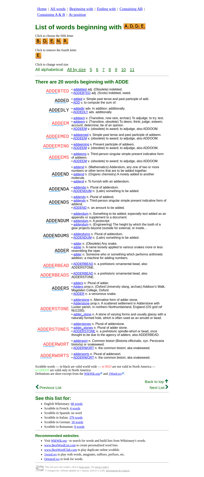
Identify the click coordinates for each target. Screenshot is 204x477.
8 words (79, 426)
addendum (80, 213)
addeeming (81, 144)
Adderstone (81, 303)
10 (123, 69)
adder (77, 243)
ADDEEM (80, 129)
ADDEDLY (80, 112)
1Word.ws (115, 373)
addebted (80, 89)
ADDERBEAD (83, 264)
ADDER (78, 293)
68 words (76, 403)
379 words (76, 417)
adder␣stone (82, 314)
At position (77, 15)
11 (132, 69)
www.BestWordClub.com (60, 449)
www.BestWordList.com (60, 445)
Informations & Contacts (117, 470)
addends (79, 197)
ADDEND (80, 207)
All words (58, 9)
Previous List (48, 388)
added (77, 99)
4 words (75, 408)
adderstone (81, 299)
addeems (79, 154)
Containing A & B (51, 15)
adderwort (80, 341)
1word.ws (50, 454)
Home (42, 9)
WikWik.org (92, 373)
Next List (159, 388)
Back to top (156, 382)
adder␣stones (83, 327)
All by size (76, 69)
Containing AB (131, 9)
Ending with (106, 9)
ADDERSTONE (84, 331)
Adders (78, 286)
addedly (78, 108)
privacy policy (102, 467)
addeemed (80, 134)
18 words (77, 422)
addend (78, 167)
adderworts (81, 354)
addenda (79, 187)
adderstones (82, 324)
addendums (81, 234)
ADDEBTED (82, 93)
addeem (79, 118)
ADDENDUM (82, 191)
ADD (76, 102)
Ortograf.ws (52, 459)
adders (78, 283)
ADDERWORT (83, 348)
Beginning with (81, 9)
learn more (84, 467)
